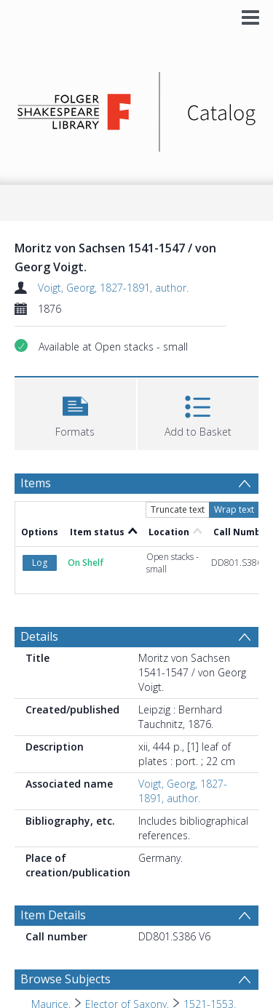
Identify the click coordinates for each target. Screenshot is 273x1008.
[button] (75, 412)
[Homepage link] (136, 108)
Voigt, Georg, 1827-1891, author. (113, 288)
